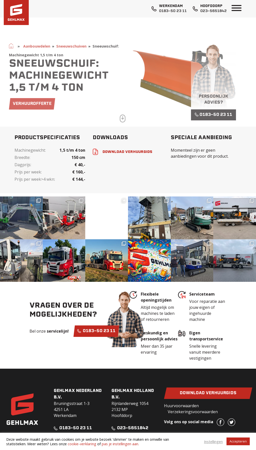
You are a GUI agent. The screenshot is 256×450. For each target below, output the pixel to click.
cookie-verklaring (82, 443)
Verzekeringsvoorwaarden (193, 411)
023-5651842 (213, 11)
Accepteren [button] (238, 441)
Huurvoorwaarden (181, 405)
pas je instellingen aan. (120, 443)
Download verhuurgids (208, 393)
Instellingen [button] (213, 441)
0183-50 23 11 (173, 11)
